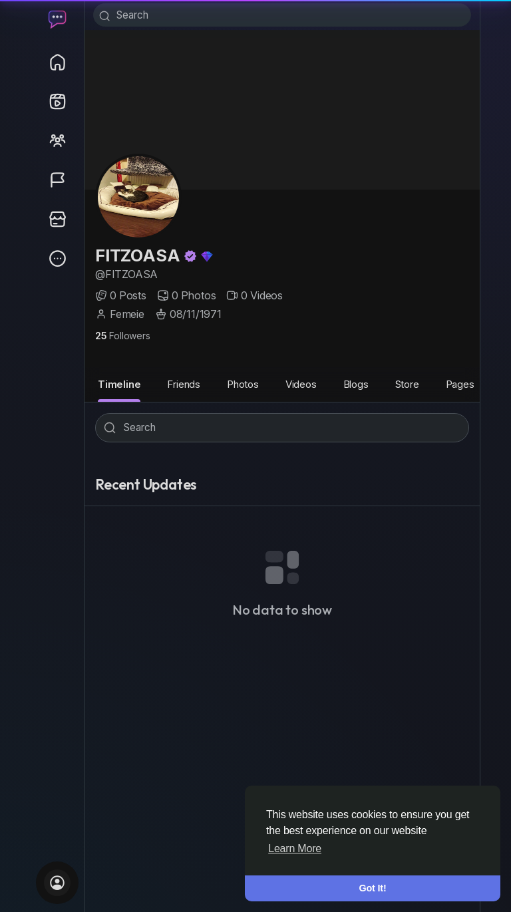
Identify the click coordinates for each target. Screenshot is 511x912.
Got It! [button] (373, 888)
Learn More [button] (294, 848)
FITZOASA (139, 261)
